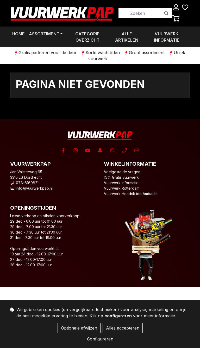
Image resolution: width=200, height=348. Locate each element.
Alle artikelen (126, 37)
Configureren (100, 338)
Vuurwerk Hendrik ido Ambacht (131, 193)
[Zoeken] (139, 13)
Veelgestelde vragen (122, 172)
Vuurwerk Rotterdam (121, 188)
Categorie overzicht (87, 37)
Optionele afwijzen (79, 328)
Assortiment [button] (44, 33)
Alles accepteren (122, 328)
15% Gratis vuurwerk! (122, 177)
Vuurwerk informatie (166, 37)
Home (18, 33)
